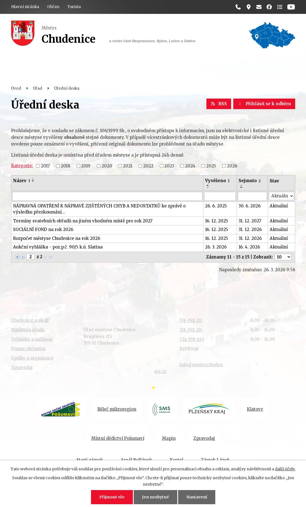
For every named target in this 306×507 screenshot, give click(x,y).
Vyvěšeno (217, 180)
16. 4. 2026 (249, 247)
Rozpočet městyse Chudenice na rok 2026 (56, 238)
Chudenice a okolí (30, 320)
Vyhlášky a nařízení (31, 339)
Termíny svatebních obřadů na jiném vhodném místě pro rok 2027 (83, 221)
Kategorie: (22, 165)
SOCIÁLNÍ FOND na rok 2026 (43, 229)
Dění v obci (115, 64)
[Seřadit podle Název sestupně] (33, 181)
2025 (211, 165)
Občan (53, 6)
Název (21, 180)
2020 (107, 165)
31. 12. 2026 (250, 229)
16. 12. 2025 (216, 221)
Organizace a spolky (166, 64)
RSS (219, 103)
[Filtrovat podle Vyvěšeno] (220, 196)
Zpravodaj (22, 367)
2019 (85, 165)
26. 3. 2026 (216, 247)
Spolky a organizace (32, 358)
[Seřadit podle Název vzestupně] (33, 179)
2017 (45, 165)
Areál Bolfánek (136, 460)
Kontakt (248, 64)
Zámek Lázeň (215, 460)
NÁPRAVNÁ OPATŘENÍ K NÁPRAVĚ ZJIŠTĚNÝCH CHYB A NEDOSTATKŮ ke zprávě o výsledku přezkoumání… (99, 209)
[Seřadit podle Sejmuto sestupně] (242, 187)
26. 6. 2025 (216, 206)
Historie (215, 64)
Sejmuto (250, 180)
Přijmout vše (112, 497)
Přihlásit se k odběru (264, 103)
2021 (127, 165)
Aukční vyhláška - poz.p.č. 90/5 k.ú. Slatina (58, 247)
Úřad (82, 64)
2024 (190, 165)
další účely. (285, 468)
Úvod (16, 88)
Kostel (176, 460)
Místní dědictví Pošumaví (117, 438)
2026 (232, 165)
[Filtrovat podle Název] (107, 196)
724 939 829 (191, 339)
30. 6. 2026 (250, 206)
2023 (169, 165)
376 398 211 (190, 320)
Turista (74, 6)
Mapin (169, 438)
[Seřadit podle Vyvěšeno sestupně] (208, 187)
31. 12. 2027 (250, 221)
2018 (65, 165)
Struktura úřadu (27, 329)
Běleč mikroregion (116, 409)
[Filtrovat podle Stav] (281, 196)
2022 (148, 165)
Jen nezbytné (155, 497)
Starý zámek (90, 460)
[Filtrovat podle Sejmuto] (252, 196)
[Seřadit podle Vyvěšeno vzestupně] (208, 185)
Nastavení (196, 497)
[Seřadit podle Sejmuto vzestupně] (242, 185)
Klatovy (255, 409)
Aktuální (279, 206)
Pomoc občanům (28, 348)
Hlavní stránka (25, 6)
